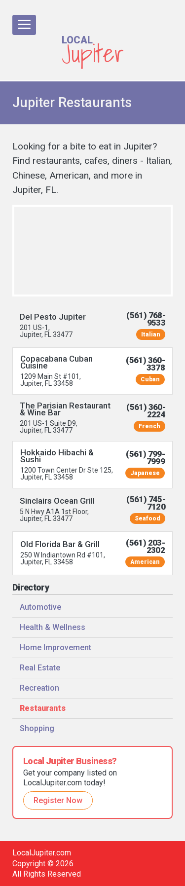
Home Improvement (55, 647)
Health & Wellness (52, 627)
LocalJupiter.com (41, 852)
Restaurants (43, 708)
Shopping (37, 728)
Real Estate (40, 667)
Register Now (58, 800)
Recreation (39, 688)
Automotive (40, 607)
